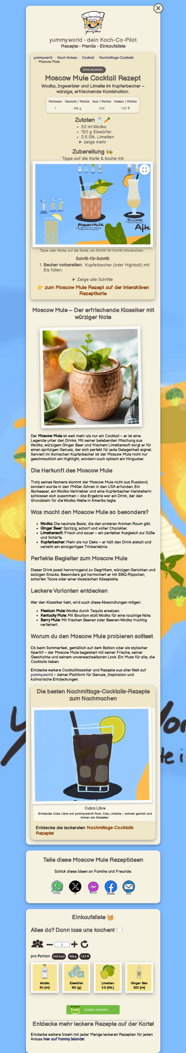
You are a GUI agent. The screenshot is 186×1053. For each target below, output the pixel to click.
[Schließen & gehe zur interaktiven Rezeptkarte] (158, 8)
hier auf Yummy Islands (63, 1039)
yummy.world (43, 58)
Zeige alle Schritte (95, 279)
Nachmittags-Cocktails (116, 58)
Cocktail (88, 58)
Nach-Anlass (67, 58)
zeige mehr (95, 142)
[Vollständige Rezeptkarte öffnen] (144, 169)
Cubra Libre (95, 808)
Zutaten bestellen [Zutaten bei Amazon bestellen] (96, 1009)
